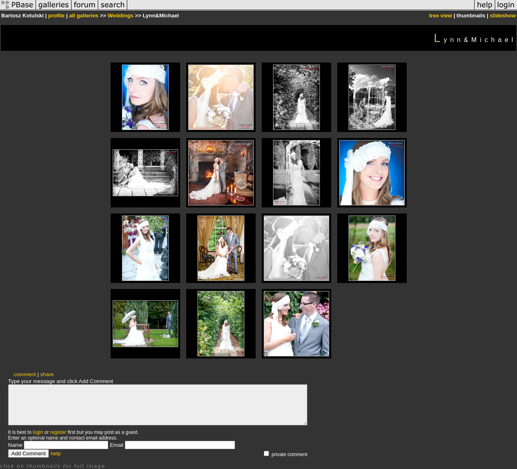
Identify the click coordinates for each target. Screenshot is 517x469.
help (55, 453)
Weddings (120, 16)
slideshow (503, 16)
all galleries (84, 16)
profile (56, 16)
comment (25, 374)
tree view (440, 16)
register (58, 432)
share (47, 374)
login (38, 432)
